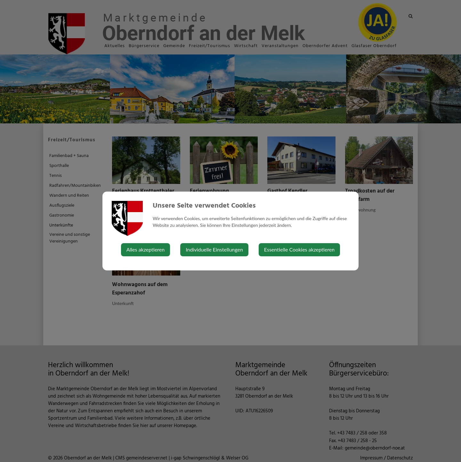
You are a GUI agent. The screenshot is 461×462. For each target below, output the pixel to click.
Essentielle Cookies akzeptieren (299, 249)
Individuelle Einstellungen (214, 249)
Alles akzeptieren (145, 249)
